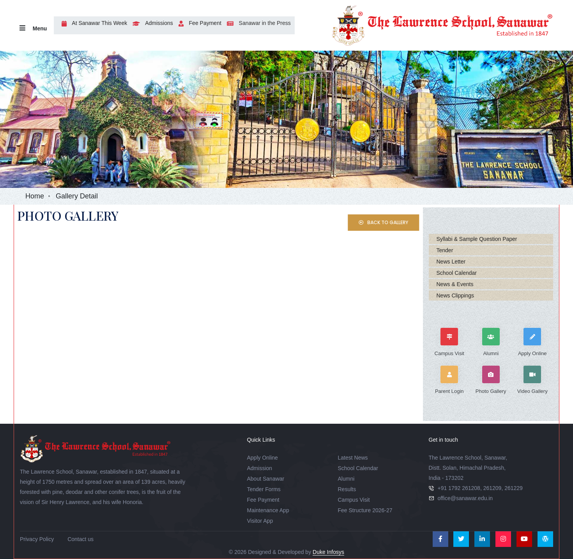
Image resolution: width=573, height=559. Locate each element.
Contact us (80, 539)
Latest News (353, 458)
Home (34, 196)
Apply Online (262, 458)
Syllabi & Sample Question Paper (477, 239)
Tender (445, 250)
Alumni (346, 479)
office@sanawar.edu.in (465, 498)
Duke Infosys (328, 552)
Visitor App (260, 521)
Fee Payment (198, 23)
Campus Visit (354, 500)
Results (347, 489)
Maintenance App (268, 510)
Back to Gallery (394, 222)
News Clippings (455, 295)
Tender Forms (264, 489)
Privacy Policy (37, 539)
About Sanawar (266, 479)
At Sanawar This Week (92, 23)
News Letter (451, 261)
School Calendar (457, 273)
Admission (259, 468)
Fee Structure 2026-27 (365, 510)
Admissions (151, 23)
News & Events (455, 284)
